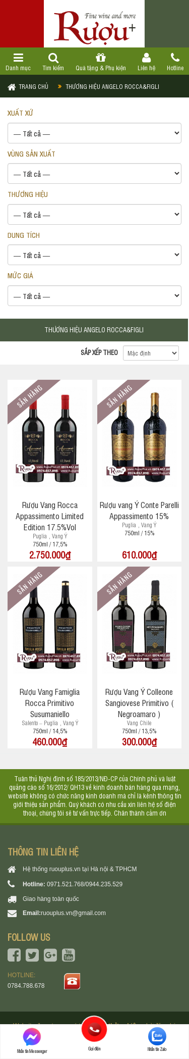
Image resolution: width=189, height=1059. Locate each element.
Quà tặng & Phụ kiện (101, 62)
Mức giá (20, 275)
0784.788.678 (26, 985)
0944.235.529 (104, 884)
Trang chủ (33, 86)
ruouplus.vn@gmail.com (73, 913)
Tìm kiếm (53, 62)
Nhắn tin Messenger (32, 1040)
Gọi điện (94, 1029)
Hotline (175, 62)
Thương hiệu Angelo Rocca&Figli (112, 86)
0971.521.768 (65, 884)
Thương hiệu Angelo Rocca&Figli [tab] (94, 329)
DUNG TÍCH (24, 234)
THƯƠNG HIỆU (28, 193)
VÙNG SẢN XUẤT (31, 153)
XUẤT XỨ (20, 112)
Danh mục (18, 62)
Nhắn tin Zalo (157, 1039)
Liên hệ (146, 62)
